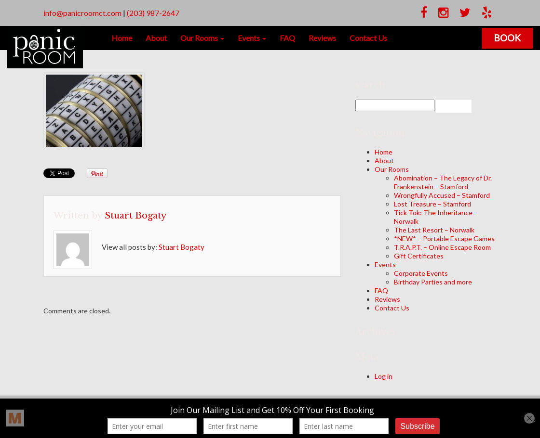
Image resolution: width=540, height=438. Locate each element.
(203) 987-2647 (153, 12)
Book (507, 37)
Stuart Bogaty (135, 215)
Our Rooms (202, 37)
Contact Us (368, 37)
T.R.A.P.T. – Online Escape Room (442, 247)
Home (121, 37)
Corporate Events (421, 273)
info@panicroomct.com (82, 12)
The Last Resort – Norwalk (434, 230)
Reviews (322, 37)
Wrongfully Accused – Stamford (442, 195)
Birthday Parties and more (433, 282)
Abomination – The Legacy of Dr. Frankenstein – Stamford (443, 182)
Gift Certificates (419, 256)
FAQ (287, 37)
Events (252, 37)
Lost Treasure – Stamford (432, 204)
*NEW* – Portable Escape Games (444, 238)
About (156, 37)
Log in (383, 376)
